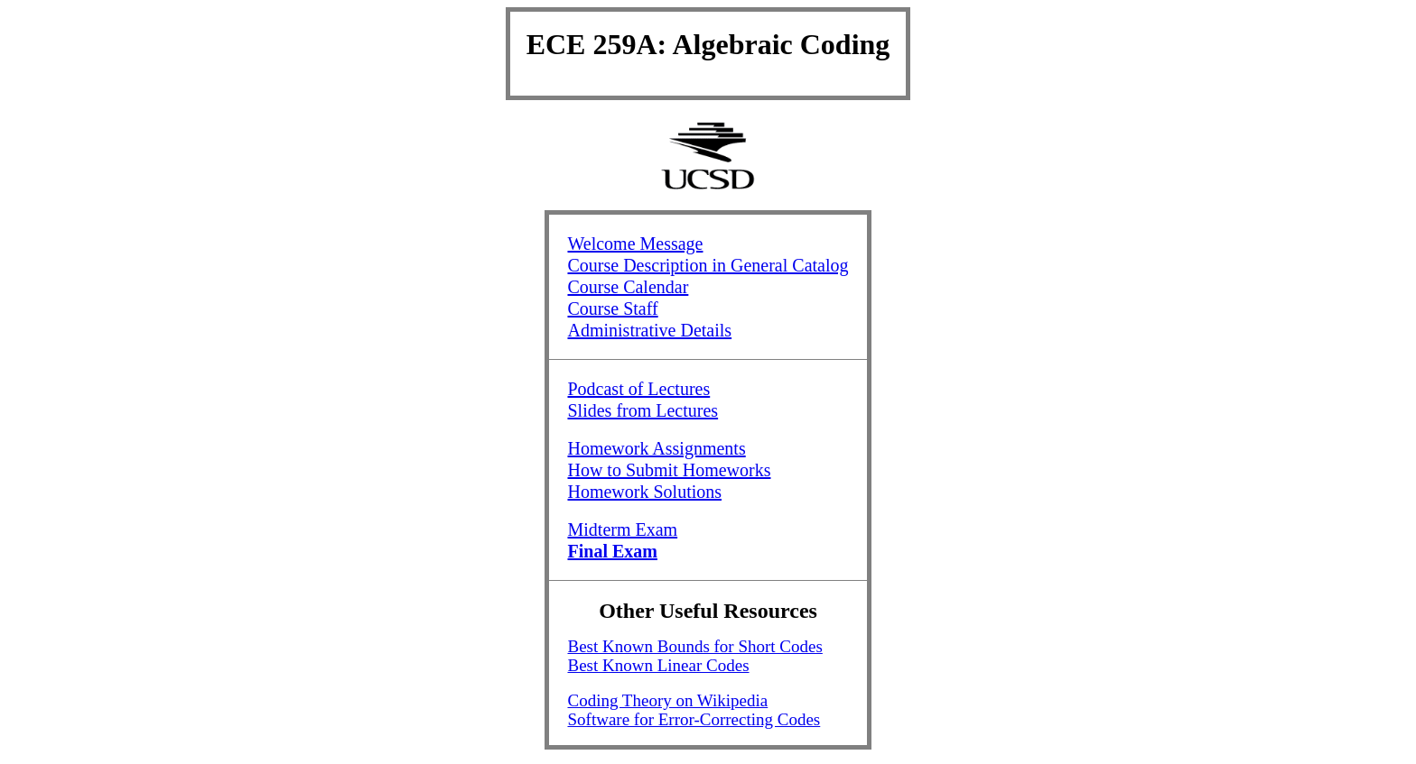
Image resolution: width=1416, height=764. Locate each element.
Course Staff (612, 308)
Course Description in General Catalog (707, 265)
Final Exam (612, 551)
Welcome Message (635, 243)
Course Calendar (627, 287)
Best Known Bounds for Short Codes (694, 646)
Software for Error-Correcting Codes (693, 719)
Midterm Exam (622, 529)
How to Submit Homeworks (668, 470)
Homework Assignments (656, 448)
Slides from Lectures (642, 410)
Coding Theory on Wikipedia (667, 700)
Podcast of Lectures (638, 389)
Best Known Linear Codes (658, 665)
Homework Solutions (644, 492)
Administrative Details (649, 330)
